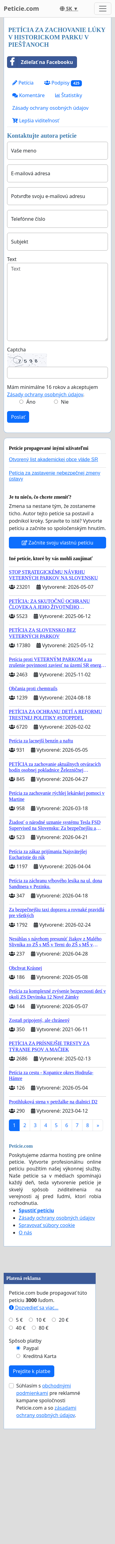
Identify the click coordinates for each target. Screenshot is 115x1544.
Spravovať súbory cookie (47, 1225)
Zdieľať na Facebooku (40, 62)
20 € (64, 1435)
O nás (25, 1232)
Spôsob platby (25, 1456)
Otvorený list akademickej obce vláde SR (53, 459)
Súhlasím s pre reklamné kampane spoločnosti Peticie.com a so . (48, 1516)
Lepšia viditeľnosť (35, 120)
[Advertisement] (57, 1326)
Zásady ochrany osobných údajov (50, 108)
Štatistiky (68, 95)
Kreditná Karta (39, 1471)
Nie (65, 401)
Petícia (23, 82)
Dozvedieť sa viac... (34, 1422)
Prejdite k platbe (31, 1486)
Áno (31, 401)
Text (12, 259)
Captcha (16, 349)
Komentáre (28, 95)
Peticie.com (21, 8)
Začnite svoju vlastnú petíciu (58, 542)
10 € (41, 1435)
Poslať (18, 417)
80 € (43, 1443)
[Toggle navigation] (102, 8)
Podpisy (63, 82)
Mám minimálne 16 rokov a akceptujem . (52, 391)
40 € (21, 1443)
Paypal (31, 1463)
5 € (19, 1435)
